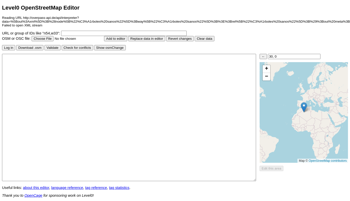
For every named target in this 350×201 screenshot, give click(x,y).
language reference (67, 188)
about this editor (36, 188)
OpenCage (33, 195)
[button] (304, 107)
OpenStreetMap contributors (328, 161)
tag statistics (119, 188)
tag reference (96, 188)
